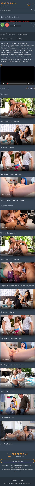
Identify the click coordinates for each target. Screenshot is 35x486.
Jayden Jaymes (22, 34)
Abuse (19, 38)
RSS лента (14, 480)
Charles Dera (11, 34)
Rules (22, 480)
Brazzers (9, 38)
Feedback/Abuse (17, 461)
